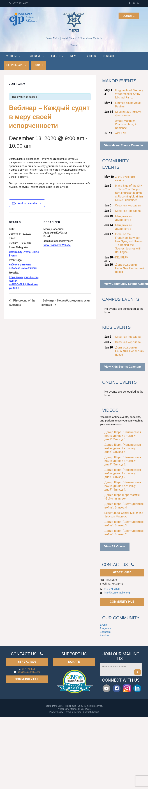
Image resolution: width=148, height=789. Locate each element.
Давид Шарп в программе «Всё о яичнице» (122, 496)
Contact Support (91, 712)
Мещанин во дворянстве (123, 218)
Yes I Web (86, 709)
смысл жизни (29, 268)
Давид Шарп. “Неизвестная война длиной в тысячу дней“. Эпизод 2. (122, 473)
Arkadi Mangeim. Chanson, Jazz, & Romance (126, 124)
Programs (36, 56)
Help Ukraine (16, 65)
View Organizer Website (57, 245)
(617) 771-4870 (18, 3)
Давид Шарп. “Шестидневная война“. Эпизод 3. (124, 523)
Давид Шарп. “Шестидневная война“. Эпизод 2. (124, 532)
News (75, 56)
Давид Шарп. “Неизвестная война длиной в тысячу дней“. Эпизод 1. (122, 486)
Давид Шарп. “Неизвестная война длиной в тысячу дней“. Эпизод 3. (122, 461)
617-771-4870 (122, 572)
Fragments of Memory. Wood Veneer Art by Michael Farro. (129, 94)
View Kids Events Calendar (122, 366)
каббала (14, 264)
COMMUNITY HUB (122, 601)
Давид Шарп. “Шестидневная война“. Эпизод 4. (124, 505)
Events (57, 56)
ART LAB (120, 133)
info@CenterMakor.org (117, 592)
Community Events (20, 252)
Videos (91, 56)
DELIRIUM (121, 257)
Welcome (13, 56)
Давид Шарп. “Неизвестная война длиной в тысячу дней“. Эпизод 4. (122, 448)
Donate (129, 15)
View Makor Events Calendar (123, 145)
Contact (108, 56)
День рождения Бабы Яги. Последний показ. (129, 268)
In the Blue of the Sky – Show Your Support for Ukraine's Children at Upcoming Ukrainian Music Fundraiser (129, 193)
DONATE (74, 661)
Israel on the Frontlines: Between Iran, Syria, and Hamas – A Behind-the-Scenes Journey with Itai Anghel (129, 243)
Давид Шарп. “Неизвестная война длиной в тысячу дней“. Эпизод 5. (122, 435)
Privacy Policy (56, 712)
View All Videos (114, 546)
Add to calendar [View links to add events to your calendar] (27, 203)
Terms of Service (73, 712)
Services (105, 635)
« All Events (17, 84)
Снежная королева (128, 205)
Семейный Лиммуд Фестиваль (128, 113)
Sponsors (105, 631)
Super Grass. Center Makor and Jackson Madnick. (123, 514)
